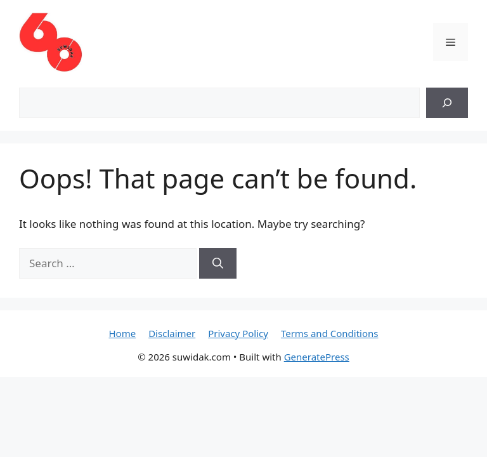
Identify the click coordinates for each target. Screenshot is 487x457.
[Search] (447, 103)
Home (122, 333)
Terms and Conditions (330, 333)
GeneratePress (316, 356)
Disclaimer (171, 333)
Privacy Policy (238, 333)
